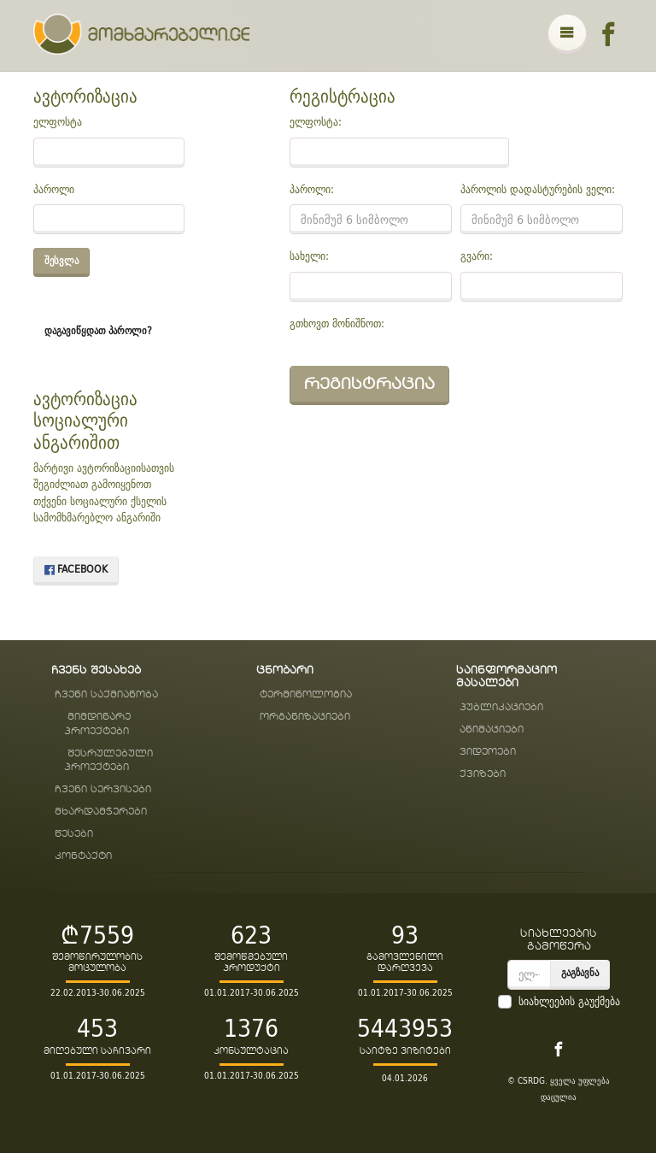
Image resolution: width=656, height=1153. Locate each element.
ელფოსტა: (316, 122)
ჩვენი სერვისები (103, 789)
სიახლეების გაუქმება (569, 1001)
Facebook (76, 569)
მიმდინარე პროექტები (97, 724)
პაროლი (53, 189)
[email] (529, 975)
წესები (74, 834)
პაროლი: (312, 189)
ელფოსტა (57, 122)
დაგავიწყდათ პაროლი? (98, 330)
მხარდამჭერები (101, 811)
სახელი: (309, 256)
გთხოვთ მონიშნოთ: (337, 323)
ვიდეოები (488, 752)
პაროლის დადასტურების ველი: (537, 189)
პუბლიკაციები (501, 707)
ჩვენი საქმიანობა (106, 694)
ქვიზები (483, 774)
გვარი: (476, 256)
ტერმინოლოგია (306, 694)
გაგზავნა (580, 972)
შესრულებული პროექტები (108, 761)
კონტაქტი (83, 856)
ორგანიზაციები (305, 717)
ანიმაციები (492, 729)
